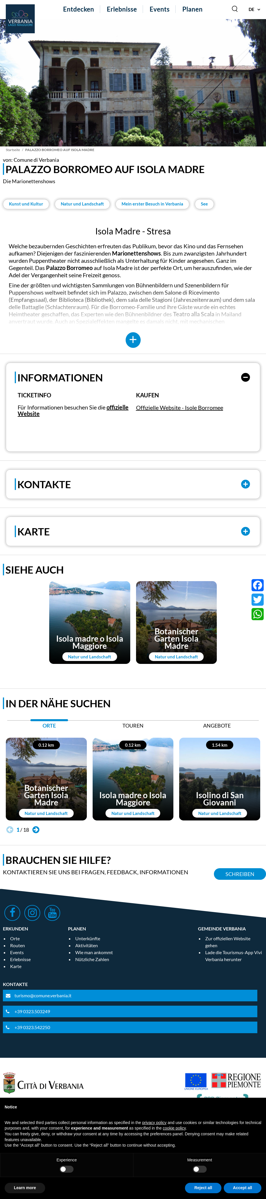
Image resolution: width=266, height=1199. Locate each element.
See (204, 203)
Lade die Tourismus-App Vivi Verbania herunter (233, 956)
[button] (36, 829)
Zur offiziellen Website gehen (227, 942)
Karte (15, 966)
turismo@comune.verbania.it (42, 995)
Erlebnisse (122, 9)
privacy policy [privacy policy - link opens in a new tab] (154, 1122)
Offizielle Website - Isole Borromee (179, 407)
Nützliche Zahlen (92, 959)
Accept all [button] (242, 1187)
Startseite (13, 150)
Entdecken (78, 9)
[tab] (49, 727)
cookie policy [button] (174, 1128)
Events (160, 9)
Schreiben (239, 874)
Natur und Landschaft (82, 203)
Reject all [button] (203, 1187)
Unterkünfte (87, 938)
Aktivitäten (86, 945)
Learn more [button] (25, 1187)
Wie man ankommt (94, 952)
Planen (192, 9)
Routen (17, 945)
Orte (15, 938)
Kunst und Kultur (26, 203)
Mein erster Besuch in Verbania (152, 203)
